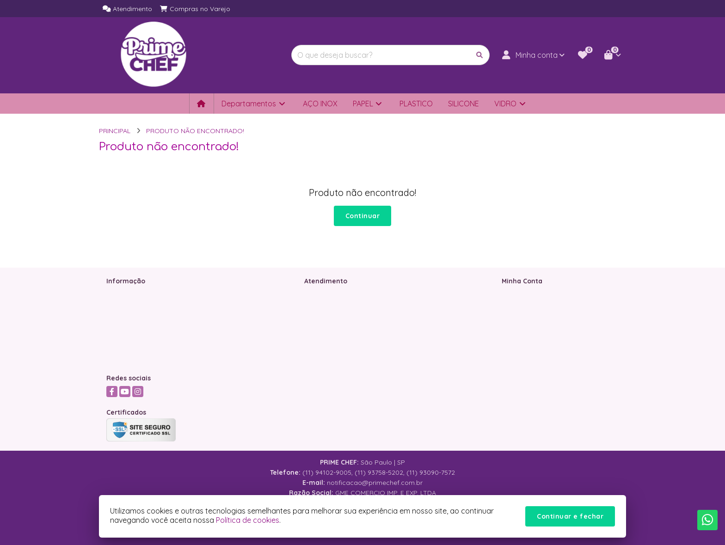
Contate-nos (323, 293)
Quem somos (127, 293)
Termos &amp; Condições (146, 317)
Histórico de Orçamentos (540, 305)
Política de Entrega (135, 341)
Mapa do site (324, 305)
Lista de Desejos (527, 329)
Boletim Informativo (531, 317)
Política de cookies (247, 520)
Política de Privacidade (141, 329)
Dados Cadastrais (530, 293)
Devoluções (322, 317)
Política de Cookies (135, 353)
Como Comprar (130, 305)
